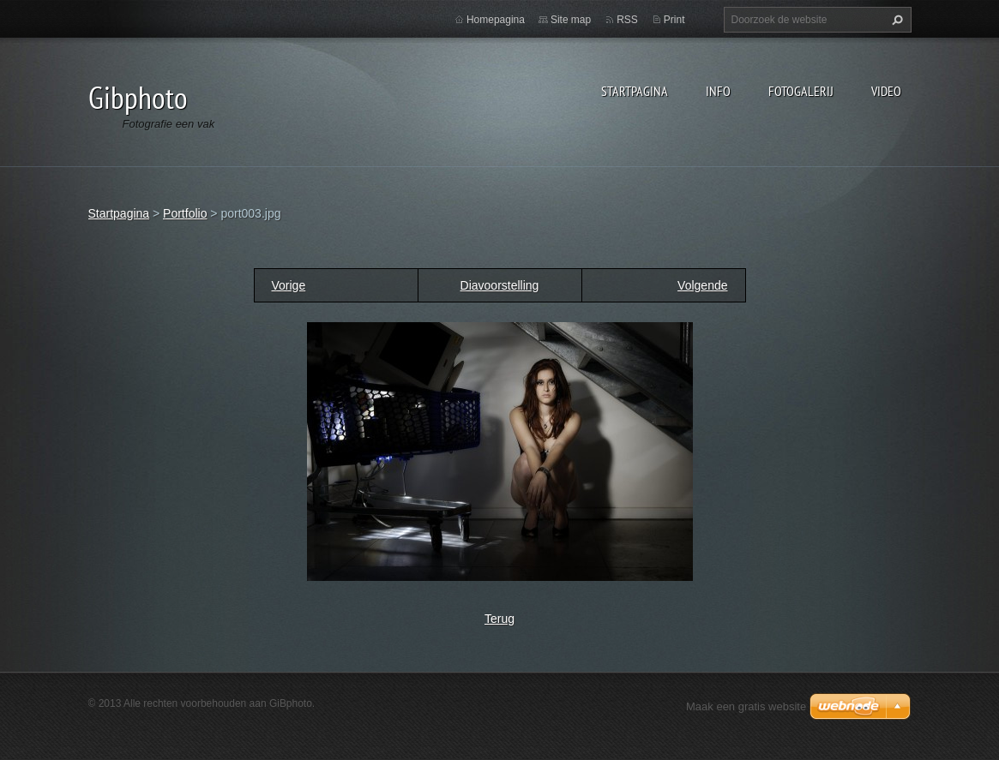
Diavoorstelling (499, 285)
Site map (571, 20)
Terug (499, 618)
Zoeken (895, 20)
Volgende (702, 285)
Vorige (289, 285)
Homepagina (495, 20)
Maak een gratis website (746, 706)
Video (886, 90)
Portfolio (185, 213)
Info (718, 90)
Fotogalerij (801, 90)
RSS (627, 20)
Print (674, 20)
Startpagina (634, 90)
